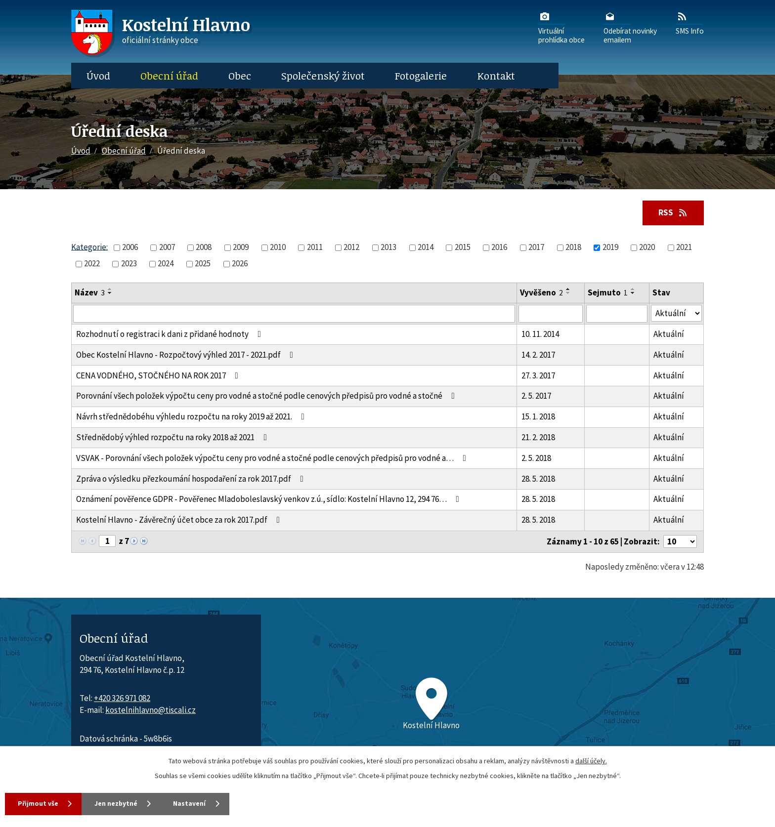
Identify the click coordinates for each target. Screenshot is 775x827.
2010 (278, 247)
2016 (499, 247)
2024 (165, 263)
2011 (315, 247)
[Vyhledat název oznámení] (294, 314)
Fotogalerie (421, 76)
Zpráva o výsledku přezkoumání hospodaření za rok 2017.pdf (191, 478)
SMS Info (690, 23)
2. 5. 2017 (536, 396)
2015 (463, 247)
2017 (536, 247)
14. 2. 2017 (538, 355)
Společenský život (323, 76)
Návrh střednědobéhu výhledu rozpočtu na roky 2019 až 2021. (192, 417)
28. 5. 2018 (538, 478)
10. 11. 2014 (540, 334)
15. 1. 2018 (538, 417)
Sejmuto (608, 293)
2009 (241, 247)
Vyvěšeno (541, 293)
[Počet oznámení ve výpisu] (680, 542)
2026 (240, 263)
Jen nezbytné (123, 803)
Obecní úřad (169, 76)
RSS (672, 212)
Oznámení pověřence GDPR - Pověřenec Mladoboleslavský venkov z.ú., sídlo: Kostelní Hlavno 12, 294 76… (269, 499)
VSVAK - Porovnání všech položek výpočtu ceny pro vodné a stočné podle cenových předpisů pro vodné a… (273, 458)
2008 (204, 247)
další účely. (591, 760)
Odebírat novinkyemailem (630, 27)
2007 (167, 247)
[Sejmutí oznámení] (616, 314)
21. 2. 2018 (538, 437)
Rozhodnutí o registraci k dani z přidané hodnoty (170, 334)
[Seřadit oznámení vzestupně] (110, 289)
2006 (130, 247)
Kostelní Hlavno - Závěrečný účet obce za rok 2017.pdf (180, 520)
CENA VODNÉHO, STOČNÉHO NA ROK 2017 (159, 375)
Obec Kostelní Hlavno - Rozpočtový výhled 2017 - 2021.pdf (186, 355)
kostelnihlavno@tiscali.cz (150, 710)
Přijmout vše (39, 803)
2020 (647, 247)
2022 (92, 263)
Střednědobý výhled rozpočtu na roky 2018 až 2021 (173, 437)
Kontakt (496, 76)
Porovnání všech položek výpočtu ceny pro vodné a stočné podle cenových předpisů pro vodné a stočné (267, 396)
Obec (239, 76)
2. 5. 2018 (536, 458)
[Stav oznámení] (676, 313)
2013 (388, 247)
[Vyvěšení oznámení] (550, 314)
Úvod (98, 76)
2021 (684, 247)
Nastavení (202, 803)
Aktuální (668, 334)
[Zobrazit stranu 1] (107, 541)
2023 (129, 263)
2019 (610, 247)
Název (90, 293)
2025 (203, 263)
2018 (573, 247)
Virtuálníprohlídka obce (561, 27)
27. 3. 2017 (538, 375)
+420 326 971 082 (122, 698)
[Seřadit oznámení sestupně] (110, 293)
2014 (425, 247)
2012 (351, 247)
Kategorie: (89, 247)
